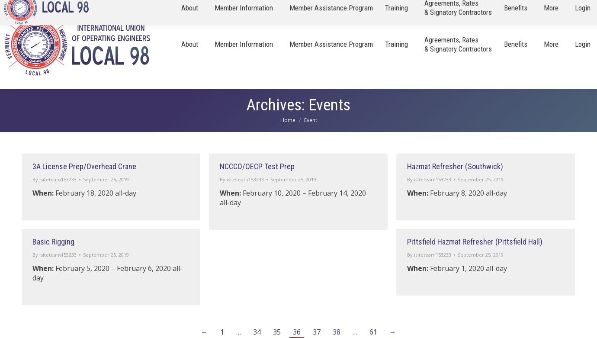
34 (257, 332)
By (54, 179)
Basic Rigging (53, 241)
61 (373, 332)
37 (317, 332)
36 (297, 332)
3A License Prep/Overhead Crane (84, 166)
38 (336, 332)
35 (277, 332)
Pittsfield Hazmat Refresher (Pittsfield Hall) (474, 241)
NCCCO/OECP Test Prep (257, 166)
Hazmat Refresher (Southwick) (455, 166)
